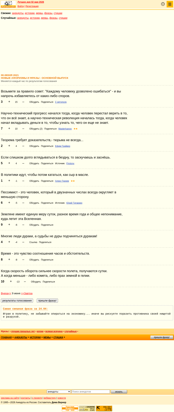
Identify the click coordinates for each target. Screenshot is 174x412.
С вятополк (60, 102)
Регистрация (31, 6)
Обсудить (34, 102)
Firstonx (70, 163)
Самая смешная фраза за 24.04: (25, 308)
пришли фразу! (161, 337)
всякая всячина (54, 331)
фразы (48, 13)
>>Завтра (27, 293)
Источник (59, 163)
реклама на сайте (10, 398)
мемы (39, 13)
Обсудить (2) (35, 128)
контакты (25, 398)
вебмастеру (50, 398)
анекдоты (17, 13)
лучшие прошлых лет (23, 331)
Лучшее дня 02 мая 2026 (31, 2)
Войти (21, 6)
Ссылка (33, 242)
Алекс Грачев (62, 181)
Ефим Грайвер (62, 146)
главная (6, 337)
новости (62, 398)
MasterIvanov (65, 128)
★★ (76, 128)
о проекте (37, 398)
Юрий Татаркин (74, 203)
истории (30, 13)
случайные (70, 331)
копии (40, 331)
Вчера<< (6, 293)
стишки (58, 13)
